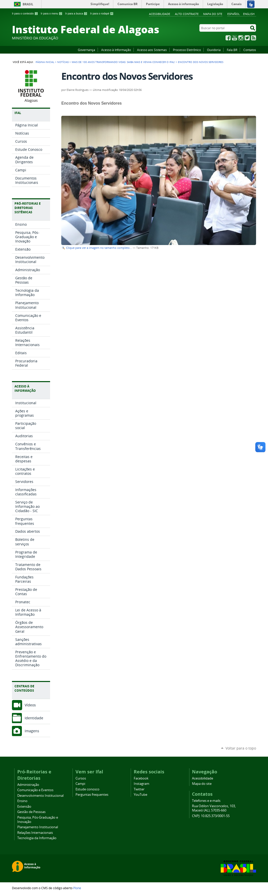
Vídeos (30, 705)
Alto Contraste (187, 14)
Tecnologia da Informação (36, 838)
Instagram (240, 37)
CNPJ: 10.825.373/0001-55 (211, 816)
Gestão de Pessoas (31, 812)
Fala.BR (232, 50)
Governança (86, 50)
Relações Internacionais (35, 833)
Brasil (28, 4)
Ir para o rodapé (102, 13)
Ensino (22, 801)
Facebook (228, 37)
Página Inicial (45, 62)
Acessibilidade (159, 14)
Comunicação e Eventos (35, 790)
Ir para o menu (51, 13)
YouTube (234, 37)
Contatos (249, 50)
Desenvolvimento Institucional (40, 795)
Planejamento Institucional (37, 827)
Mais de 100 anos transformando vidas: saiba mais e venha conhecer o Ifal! (123, 62)
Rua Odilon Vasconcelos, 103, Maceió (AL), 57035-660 (214, 808)
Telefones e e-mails (206, 801)
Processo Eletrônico (187, 50)
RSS (253, 37)
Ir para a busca (76, 13)
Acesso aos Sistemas (152, 50)
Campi (80, 784)
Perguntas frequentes (92, 794)
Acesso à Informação (116, 50)
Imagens (32, 730)
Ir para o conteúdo (25, 13)
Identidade (34, 718)
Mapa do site (212, 14)
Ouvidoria (214, 50)
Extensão (24, 806)
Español (233, 14)
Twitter (247, 37)
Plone (77, 888)
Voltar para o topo (241, 748)
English (249, 14)
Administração (28, 785)
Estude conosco (87, 789)
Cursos (81, 778)
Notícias (63, 62)
